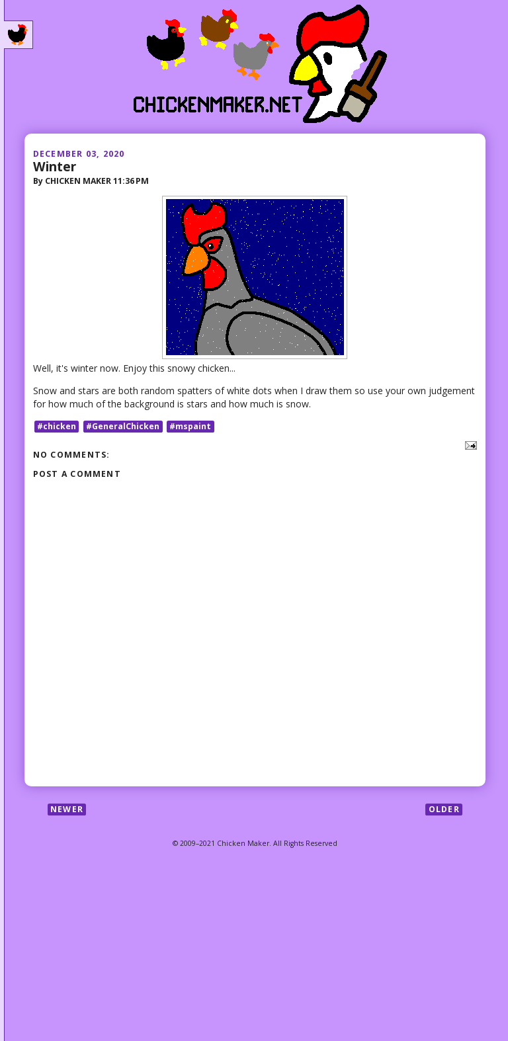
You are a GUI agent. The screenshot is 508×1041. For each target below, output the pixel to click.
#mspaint (190, 426)
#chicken (56, 426)
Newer (66, 809)
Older (444, 809)
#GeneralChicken (122, 426)
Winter (54, 166)
